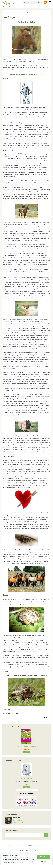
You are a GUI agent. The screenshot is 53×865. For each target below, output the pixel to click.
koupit (26, 752)
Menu (50, 2)
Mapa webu (20, 850)
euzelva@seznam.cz (18, 822)
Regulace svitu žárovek (26, 778)
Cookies (27, 850)
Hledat (39, 2)
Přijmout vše (43, 857)
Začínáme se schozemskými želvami (26, 746)
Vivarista (34, 850)
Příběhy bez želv (24, 12)
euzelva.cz (6, 12)
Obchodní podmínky (41, 845)
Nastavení (43, 861)
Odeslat (46, 835)
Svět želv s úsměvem (14, 12)
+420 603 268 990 (17, 820)
